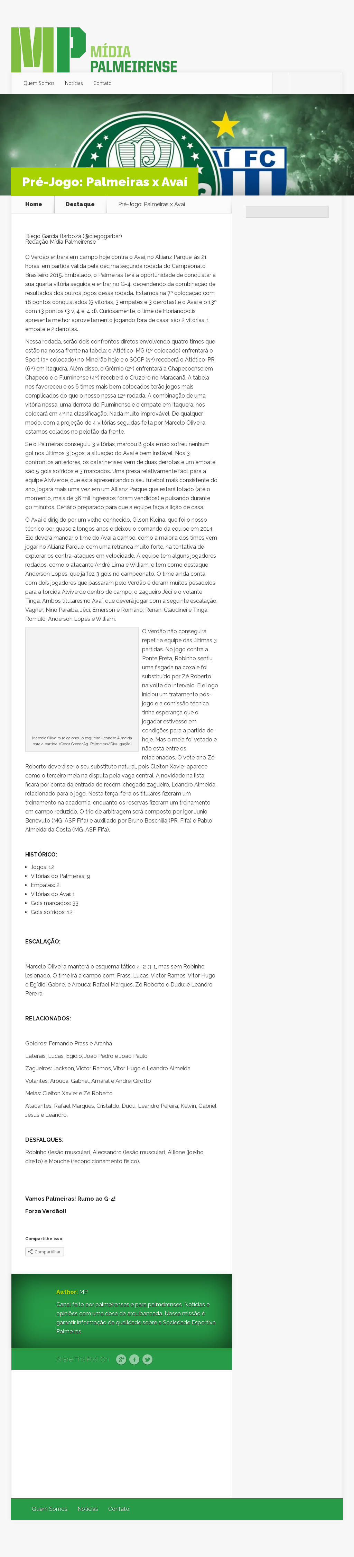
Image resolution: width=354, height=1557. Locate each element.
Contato (102, 83)
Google (121, 1359)
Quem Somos (39, 83)
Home (33, 204)
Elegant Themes (250, 1538)
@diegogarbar (102, 236)
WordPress (327, 1538)
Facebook (134, 1359)
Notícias (74, 83)
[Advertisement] (121, 1432)
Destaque (80, 204)
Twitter (147, 1359)
